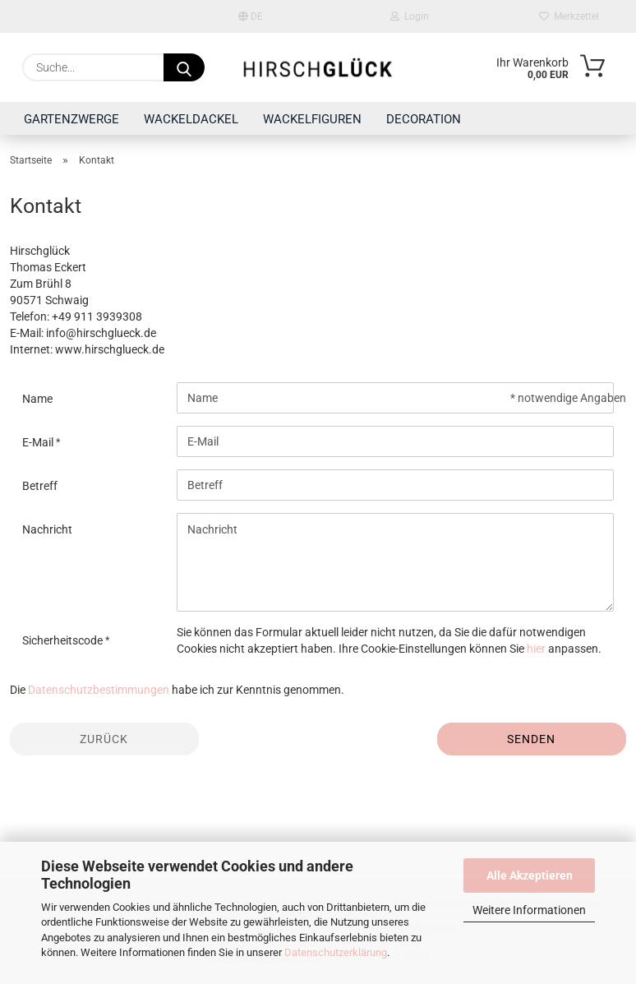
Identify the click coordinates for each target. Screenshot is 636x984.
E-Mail (39, 442)
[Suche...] (184, 67)
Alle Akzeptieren (529, 875)
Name (37, 398)
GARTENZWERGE (71, 119)
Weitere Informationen (529, 910)
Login (409, 16)
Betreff (40, 485)
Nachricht (47, 529)
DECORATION (423, 119)
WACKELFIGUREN (312, 119)
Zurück (104, 739)
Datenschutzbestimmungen (98, 689)
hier (536, 648)
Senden (531, 739)
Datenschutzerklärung (335, 952)
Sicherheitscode (63, 640)
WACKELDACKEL (191, 119)
